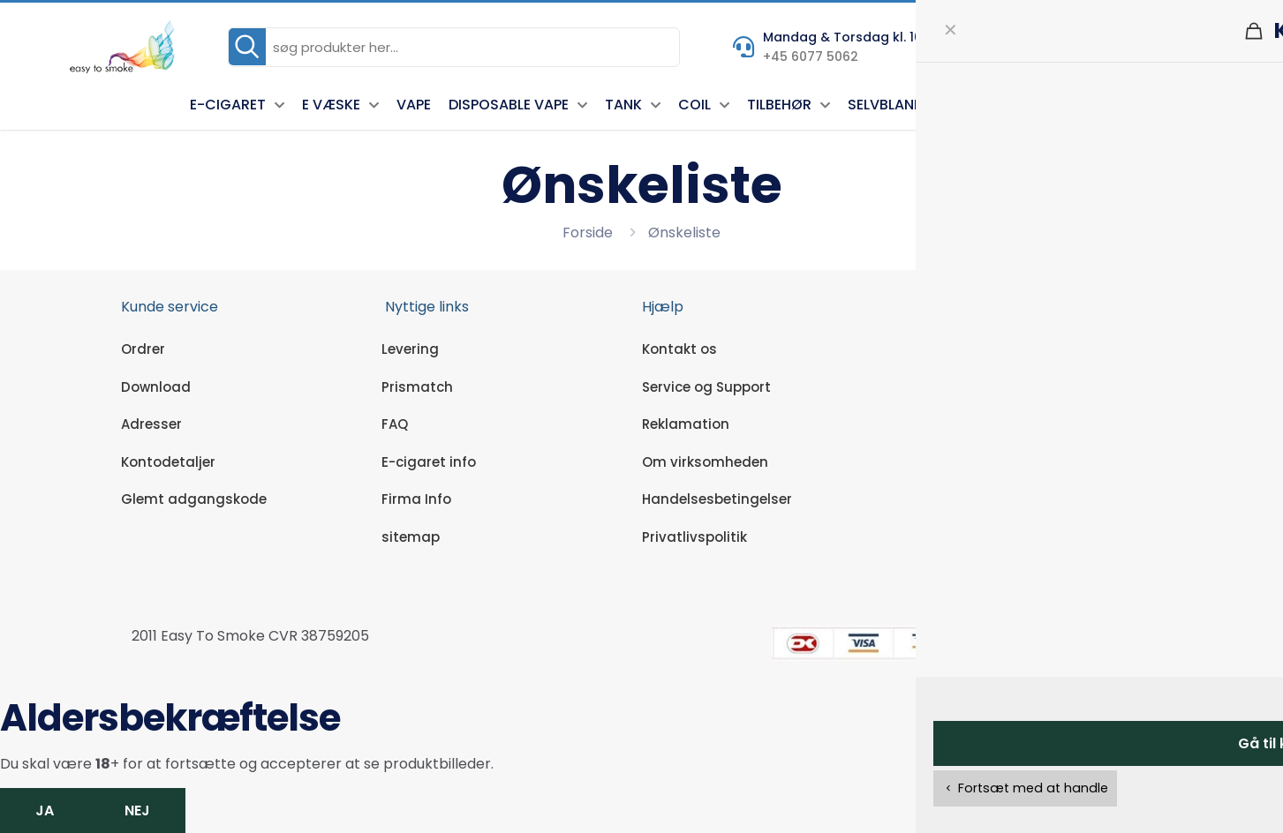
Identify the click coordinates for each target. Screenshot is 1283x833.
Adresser (151, 424)
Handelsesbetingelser (717, 499)
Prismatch (417, 387)
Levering (410, 349)
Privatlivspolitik (694, 537)
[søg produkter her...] (454, 47)
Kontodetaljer (168, 462)
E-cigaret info (428, 462)
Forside (587, 232)
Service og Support (706, 387)
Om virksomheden (705, 462)
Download (156, 387)
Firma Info (416, 499)
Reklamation (685, 424)
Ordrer (143, 349)
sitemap (410, 537)
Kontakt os (679, 349)
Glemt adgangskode (194, 499)
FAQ (394, 424)
